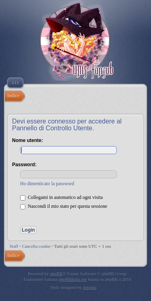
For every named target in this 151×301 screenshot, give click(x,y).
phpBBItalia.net (72, 279)
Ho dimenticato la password (47, 183)
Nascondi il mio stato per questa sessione (63, 206)
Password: (24, 164)
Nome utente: (27, 140)
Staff (14, 246)
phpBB (56, 273)
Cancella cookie (36, 246)
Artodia (90, 287)
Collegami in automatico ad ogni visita (61, 197)
